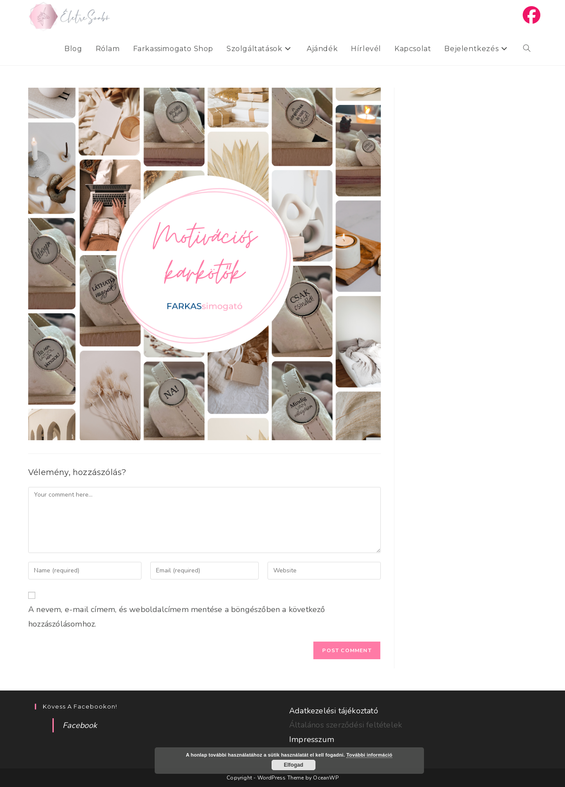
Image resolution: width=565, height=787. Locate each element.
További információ (369, 754)
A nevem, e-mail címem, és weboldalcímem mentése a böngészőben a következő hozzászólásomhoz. (176, 616)
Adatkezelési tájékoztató (333, 710)
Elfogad (293, 765)
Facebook (80, 725)
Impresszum (311, 739)
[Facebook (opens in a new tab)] (531, 15)
